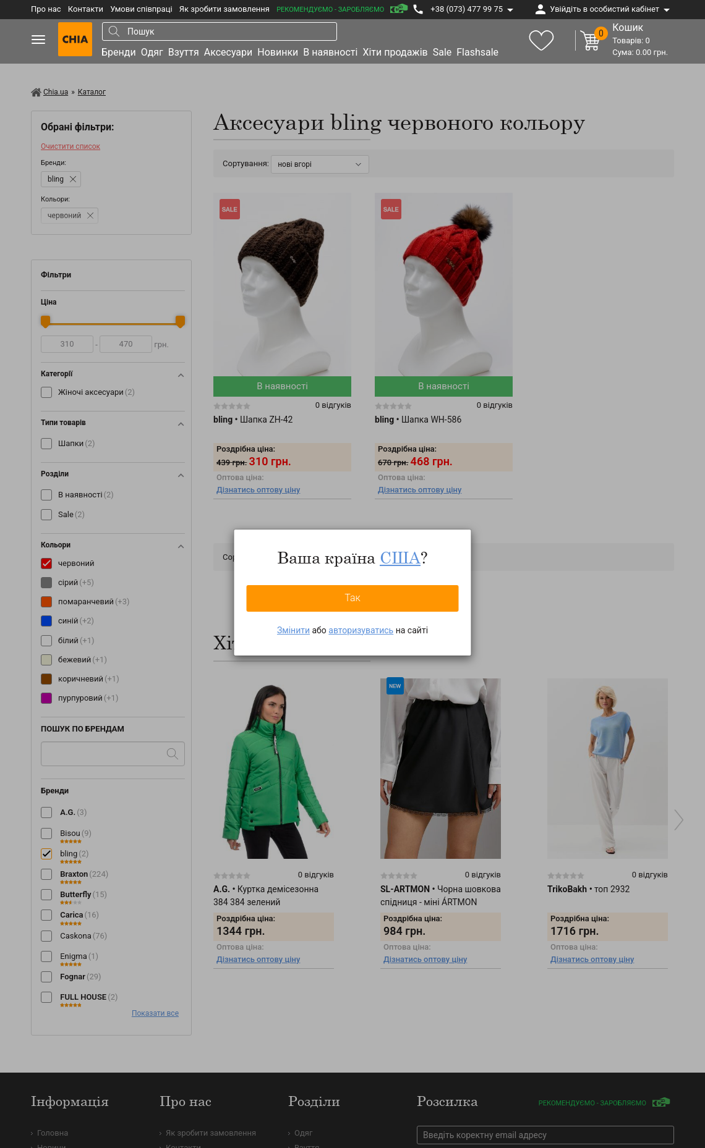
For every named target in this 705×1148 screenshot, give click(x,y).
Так (352, 598)
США (400, 557)
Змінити (293, 630)
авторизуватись (360, 630)
